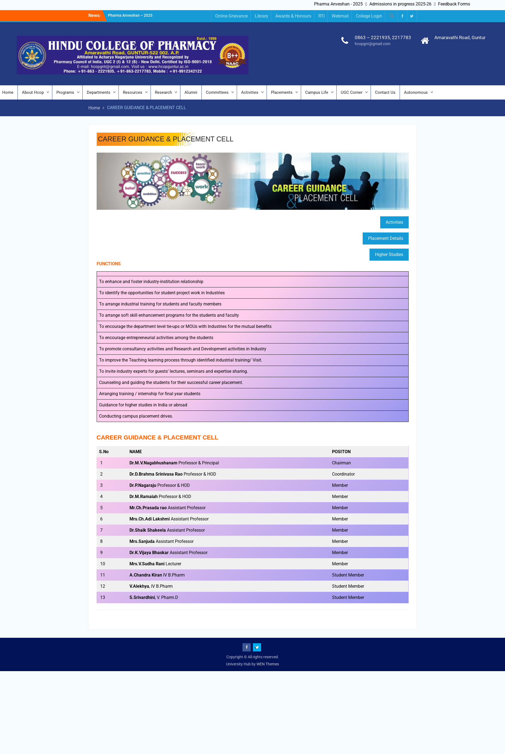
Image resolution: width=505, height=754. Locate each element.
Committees (217, 92)
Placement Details (385, 238)
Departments (98, 92)
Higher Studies (389, 254)
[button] (391, 16)
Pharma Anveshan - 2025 (342, 4)
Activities (249, 92)
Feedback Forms (458, 4)
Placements (282, 92)
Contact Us (385, 92)
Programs (65, 92)
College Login (369, 16)
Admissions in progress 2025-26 (405, 4)
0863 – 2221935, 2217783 (383, 37)
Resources (132, 92)
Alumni (190, 92)
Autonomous (416, 92)
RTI (321, 16)
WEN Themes (267, 664)
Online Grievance (231, 16)
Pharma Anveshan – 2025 (130, 15)
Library (261, 16)
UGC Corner (351, 92)
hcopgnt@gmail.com (372, 44)
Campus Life (316, 92)
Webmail (340, 16)
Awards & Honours (293, 16)
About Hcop (33, 92)
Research (163, 92)
